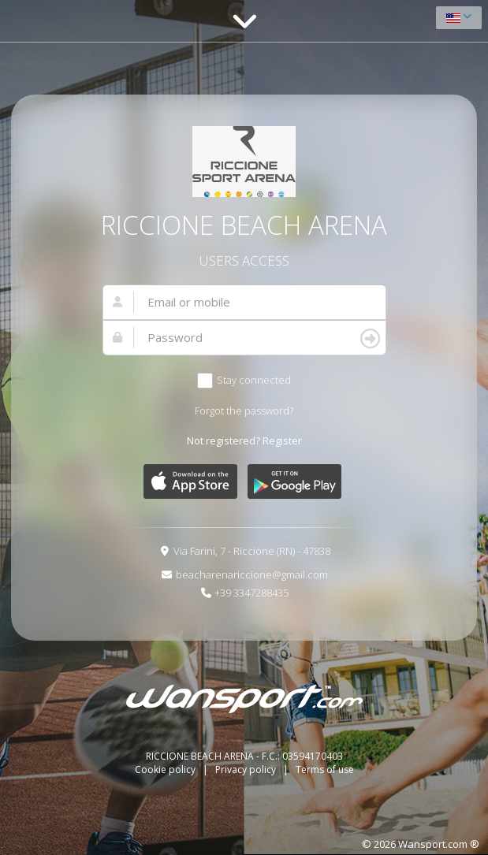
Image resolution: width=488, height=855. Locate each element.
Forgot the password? (244, 410)
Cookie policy (166, 769)
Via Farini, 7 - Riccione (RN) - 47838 (251, 551)
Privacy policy (246, 769)
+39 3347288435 (251, 592)
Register (282, 440)
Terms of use (325, 769)
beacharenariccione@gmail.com (252, 574)
